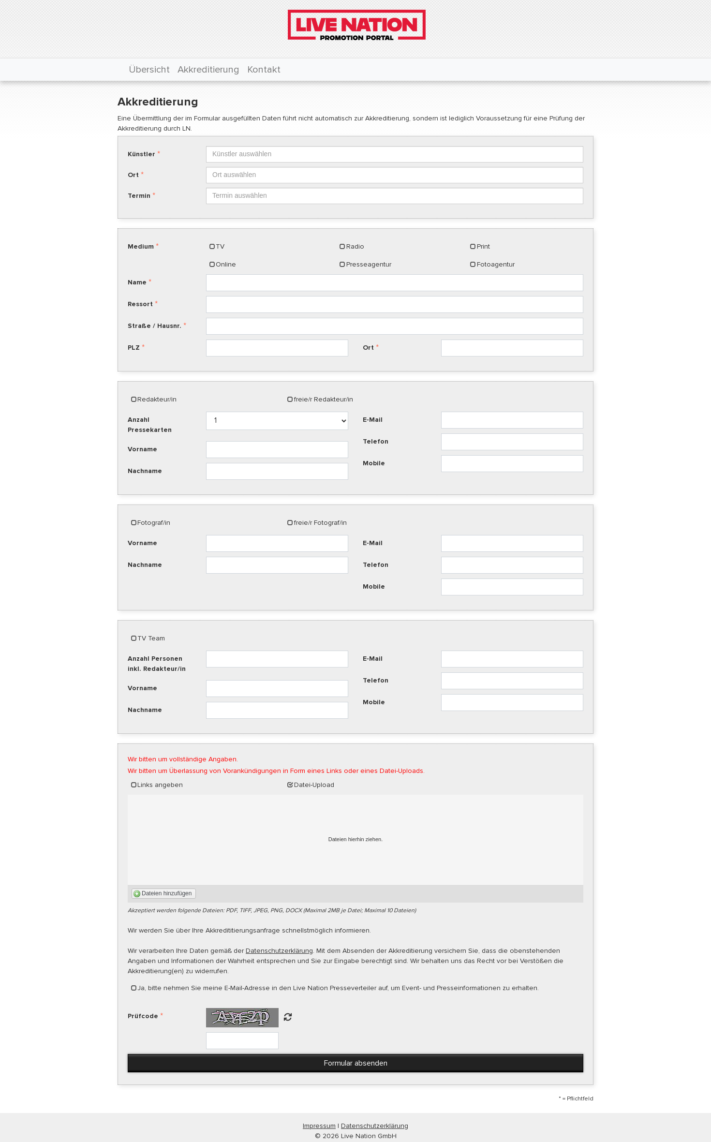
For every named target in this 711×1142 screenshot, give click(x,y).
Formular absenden (355, 1063)
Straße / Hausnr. (154, 326)
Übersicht (149, 69)
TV (220, 246)
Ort (133, 175)
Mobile (374, 463)
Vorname (142, 449)
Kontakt (264, 69)
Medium (141, 246)
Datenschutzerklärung (279, 951)
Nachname (145, 471)
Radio (355, 246)
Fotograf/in (153, 523)
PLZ (134, 347)
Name (137, 282)
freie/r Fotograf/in (320, 523)
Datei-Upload (314, 785)
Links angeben (160, 785)
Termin (139, 196)
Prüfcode (143, 1016)
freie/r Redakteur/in (323, 399)
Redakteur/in (157, 399)
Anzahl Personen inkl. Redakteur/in (157, 663)
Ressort (140, 304)
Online (226, 264)
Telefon (375, 441)
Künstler (141, 154)
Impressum (319, 1126)
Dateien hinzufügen (167, 893)
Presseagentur (368, 264)
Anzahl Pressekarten (150, 424)
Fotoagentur (496, 264)
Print (483, 246)
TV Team (151, 638)
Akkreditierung (208, 69)
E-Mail (373, 419)
